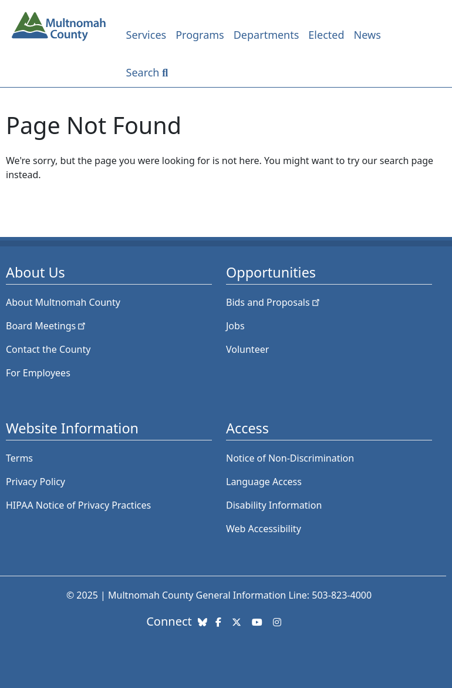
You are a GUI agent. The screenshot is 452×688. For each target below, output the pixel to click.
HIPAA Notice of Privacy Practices (78, 505)
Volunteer (247, 349)
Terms (19, 458)
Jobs (235, 325)
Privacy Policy (35, 481)
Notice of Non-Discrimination (290, 458)
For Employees (38, 372)
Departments (266, 35)
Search (143, 72)
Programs (200, 35)
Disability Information (274, 505)
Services (146, 35)
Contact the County (48, 349)
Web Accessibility (263, 528)
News (367, 35)
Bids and (274, 302)
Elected (326, 35)
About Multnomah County (63, 302)
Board (46, 325)
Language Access (264, 481)
